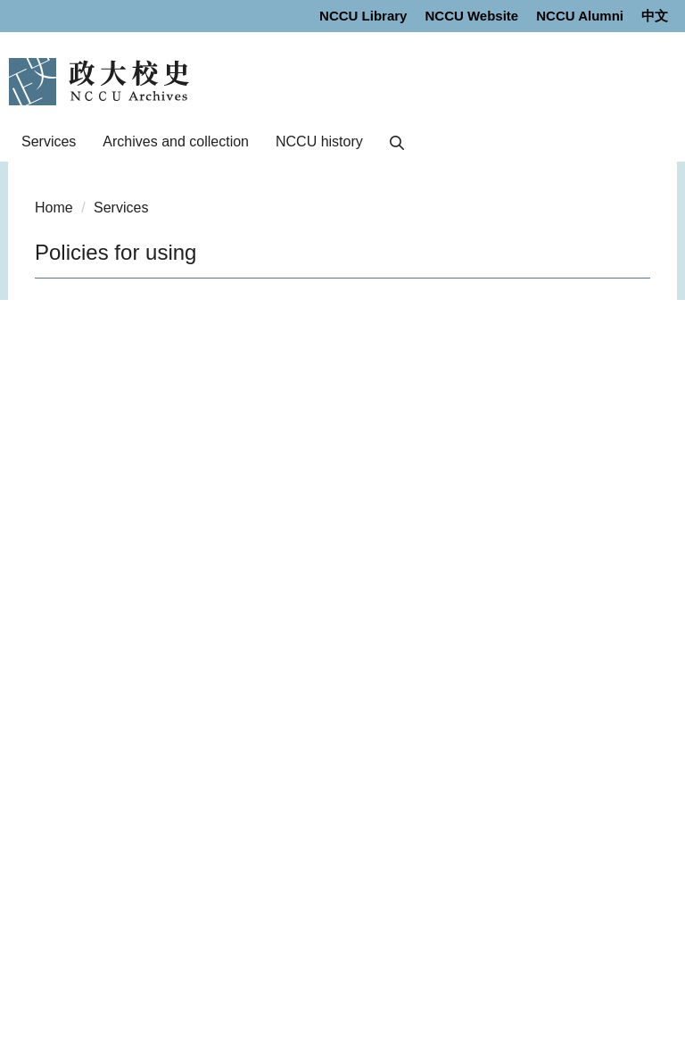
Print (221, 583)
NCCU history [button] (319, 141)
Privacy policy (66, 940)
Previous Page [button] (50, 315)
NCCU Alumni (579, 15)
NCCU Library (363, 15)
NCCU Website (471, 15)
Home (54, 207)
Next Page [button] (78, 315)
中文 (654, 15)
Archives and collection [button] (176, 141)
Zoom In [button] (235, 315)
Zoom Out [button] (207, 315)
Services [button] (48, 141)
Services (121, 207)
